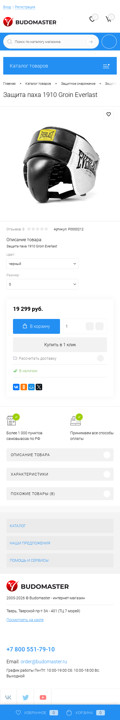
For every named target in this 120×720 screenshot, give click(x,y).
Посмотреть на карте (25, 620)
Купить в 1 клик (60, 344)
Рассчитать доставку (34, 358)
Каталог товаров (60, 66)
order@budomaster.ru (44, 661)
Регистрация (25, 7)
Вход (7, 7)
